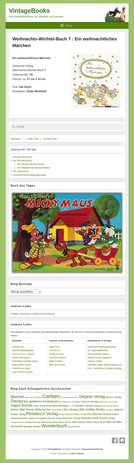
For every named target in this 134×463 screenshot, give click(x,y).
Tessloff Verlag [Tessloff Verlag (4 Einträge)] (107, 418)
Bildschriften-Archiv (21, 364)
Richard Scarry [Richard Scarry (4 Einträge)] (111, 414)
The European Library (98, 354)
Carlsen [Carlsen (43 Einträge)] (51, 396)
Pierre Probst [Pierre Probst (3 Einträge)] (80, 414)
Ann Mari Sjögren (57, 357)
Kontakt (14, 313)
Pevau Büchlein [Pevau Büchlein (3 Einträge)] (66, 414)
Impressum (25, 313)
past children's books (22, 372)
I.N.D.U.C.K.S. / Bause (23, 354)
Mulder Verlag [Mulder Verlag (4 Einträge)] (18, 414)
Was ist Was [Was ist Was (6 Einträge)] (114, 422)
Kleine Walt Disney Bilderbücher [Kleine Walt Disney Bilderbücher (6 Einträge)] (31, 409)
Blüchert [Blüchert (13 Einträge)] (17, 397)
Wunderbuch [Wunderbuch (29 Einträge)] (54, 425)
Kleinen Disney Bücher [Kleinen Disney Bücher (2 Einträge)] (110, 406)
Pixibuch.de (18, 347)
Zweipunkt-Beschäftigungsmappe (29, 175)
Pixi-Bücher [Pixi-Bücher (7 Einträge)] (94, 414)
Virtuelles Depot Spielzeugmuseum (104, 364)
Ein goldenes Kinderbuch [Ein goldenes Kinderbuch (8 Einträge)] (41, 401)
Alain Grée (54, 347)
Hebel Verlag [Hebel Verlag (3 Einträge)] (39, 406)
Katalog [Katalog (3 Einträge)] (96, 406)
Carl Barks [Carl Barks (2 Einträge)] (37, 397)
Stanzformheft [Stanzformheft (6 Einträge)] (89, 418)
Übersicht (15, 138)
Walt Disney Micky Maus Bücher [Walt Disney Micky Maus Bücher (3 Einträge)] (56, 422)
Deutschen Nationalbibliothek (101, 347)
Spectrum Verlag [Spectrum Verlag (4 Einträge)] (71, 418)
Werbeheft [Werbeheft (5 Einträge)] (17, 426)
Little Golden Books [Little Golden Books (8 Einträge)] (91, 409)
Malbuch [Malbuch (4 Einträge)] (118, 409)
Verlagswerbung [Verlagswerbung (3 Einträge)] (32, 422)
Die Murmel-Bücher (22, 157)
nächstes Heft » (50, 138)
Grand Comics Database (99, 357)
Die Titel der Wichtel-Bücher (31, 164)
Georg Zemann (56, 354)
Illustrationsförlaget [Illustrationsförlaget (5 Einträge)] (57, 405)
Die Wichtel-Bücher (22, 160)
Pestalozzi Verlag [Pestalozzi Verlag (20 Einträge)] (42, 413)
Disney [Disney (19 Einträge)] (17, 401)
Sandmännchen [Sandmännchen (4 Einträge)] (19, 418)
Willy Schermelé (57, 364)
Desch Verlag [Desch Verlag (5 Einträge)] (113, 397)
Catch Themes (77, 453)
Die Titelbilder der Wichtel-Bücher (33, 167)
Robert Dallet (55, 361)
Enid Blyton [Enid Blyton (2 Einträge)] (76, 402)
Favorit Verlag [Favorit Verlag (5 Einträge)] (89, 401)
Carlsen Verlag (94, 361)
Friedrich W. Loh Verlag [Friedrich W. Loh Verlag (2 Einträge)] (107, 402)
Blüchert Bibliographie (23, 350)
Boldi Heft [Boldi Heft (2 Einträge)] (29, 397)
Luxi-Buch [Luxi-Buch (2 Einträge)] (109, 410)
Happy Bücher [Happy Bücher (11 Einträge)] (22, 405)
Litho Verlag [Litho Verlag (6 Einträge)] (69, 409)
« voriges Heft (32, 138)
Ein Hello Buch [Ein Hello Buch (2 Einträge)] (65, 402)
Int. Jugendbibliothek (97, 350)
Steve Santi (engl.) (21, 357)
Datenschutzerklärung (43, 313)
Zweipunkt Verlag (23, 149)
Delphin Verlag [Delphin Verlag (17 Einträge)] (92, 396)
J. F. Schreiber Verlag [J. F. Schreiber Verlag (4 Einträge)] (80, 405)
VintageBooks (29, 10)
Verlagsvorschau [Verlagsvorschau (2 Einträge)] (17, 422)
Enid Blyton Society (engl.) (25, 361)
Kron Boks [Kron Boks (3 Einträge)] (57, 410)
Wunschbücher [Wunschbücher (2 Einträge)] (74, 427)
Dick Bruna (54, 350)
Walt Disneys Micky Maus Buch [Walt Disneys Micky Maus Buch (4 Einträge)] (89, 422)
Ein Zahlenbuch (21, 171)
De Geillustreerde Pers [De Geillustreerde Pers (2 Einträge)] (69, 397)
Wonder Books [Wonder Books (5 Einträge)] (32, 426)
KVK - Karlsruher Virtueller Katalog (104, 368)
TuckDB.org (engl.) (21, 368)
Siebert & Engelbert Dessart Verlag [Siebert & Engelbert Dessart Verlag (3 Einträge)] (45, 418)
